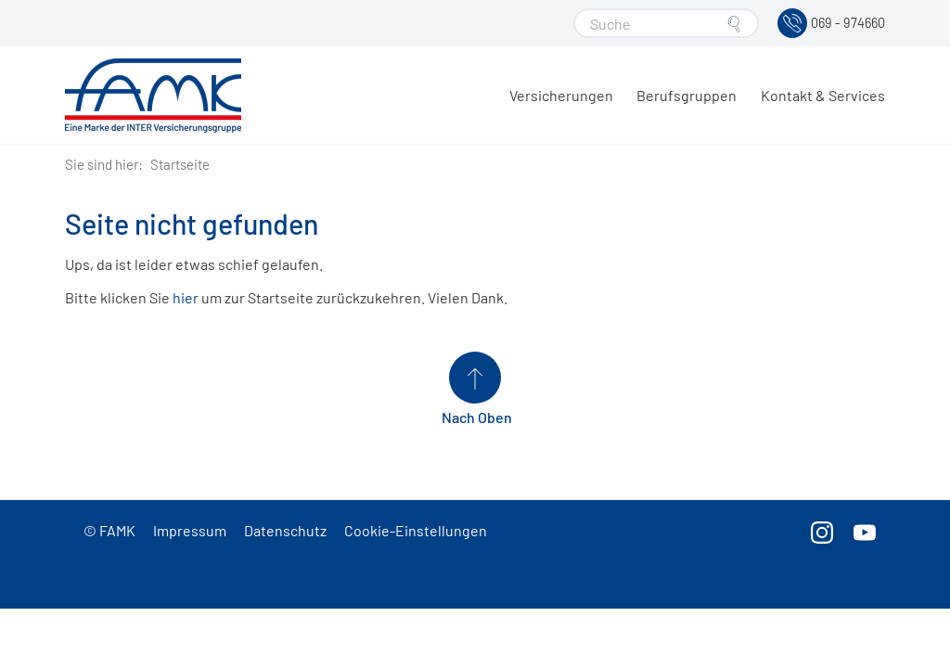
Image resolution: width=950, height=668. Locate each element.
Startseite (180, 164)
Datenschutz (285, 530)
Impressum (189, 530)
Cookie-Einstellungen (415, 530)
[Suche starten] (733, 23)
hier (186, 297)
